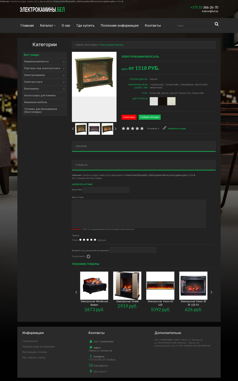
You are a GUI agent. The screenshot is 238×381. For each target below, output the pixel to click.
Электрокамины (34, 75)
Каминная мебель (35, 102)
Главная (27, 25)
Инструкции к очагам (34, 352)
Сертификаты (30, 341)
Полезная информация (120, 25)
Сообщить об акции (149, 117)
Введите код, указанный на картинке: (90, 250)
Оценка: (76, 235)
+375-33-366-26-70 (98, 359)
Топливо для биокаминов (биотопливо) (40, 111)
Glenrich (154, 79)
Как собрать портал (33, 357)
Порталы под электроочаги (42, 68)
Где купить (86, 25)
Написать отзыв (174, 128)
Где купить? (100, 371)
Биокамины (31, 88)
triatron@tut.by (210, 11)
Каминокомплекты (36, 61)
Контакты (153, 25)
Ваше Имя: (77, 189)
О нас (66, 25)
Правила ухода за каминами (38, 346)
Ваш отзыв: (78, 197)
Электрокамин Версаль (111, 45)
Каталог (46, 25)
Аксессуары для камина (40, 95)
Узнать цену (129, 117)
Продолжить (81, 256)
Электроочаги (33, 81)
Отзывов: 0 (153, 128)
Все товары (31, 54)
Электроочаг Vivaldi (127, 301)
